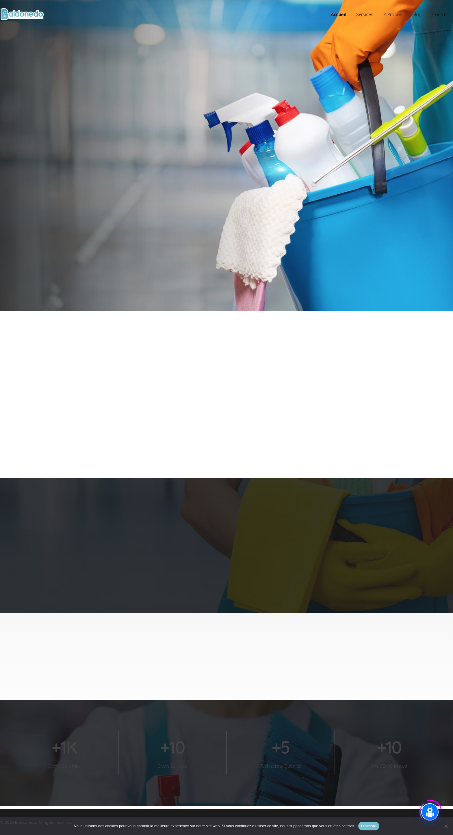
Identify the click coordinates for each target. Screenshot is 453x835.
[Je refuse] (446, 826)
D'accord (368, 826)
